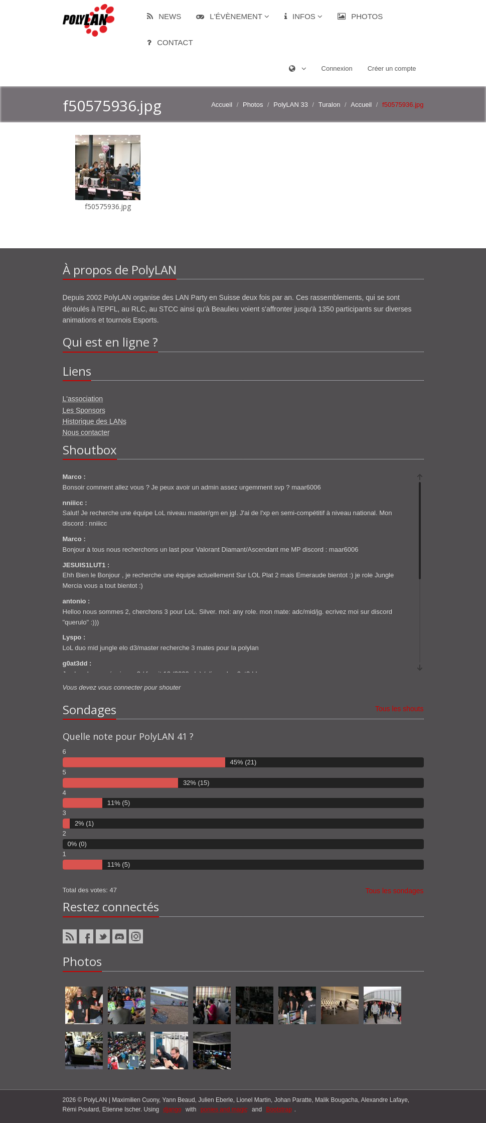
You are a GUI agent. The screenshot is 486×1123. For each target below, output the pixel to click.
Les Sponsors (84, 410)
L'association (83, 399)
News (164, 16)
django (173, 1109)
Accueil (221, 104)
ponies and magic (224, 1109)
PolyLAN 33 (290, 104)
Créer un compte (392, 68)
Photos (360, 16)
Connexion (337, 68)
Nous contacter (86, 432)
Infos (303, 16)
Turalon (329, 104)
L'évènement (232, 16)
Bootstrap (278, 1109)
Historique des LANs (95, 421)
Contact (170, 42)
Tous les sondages (395, 891)
